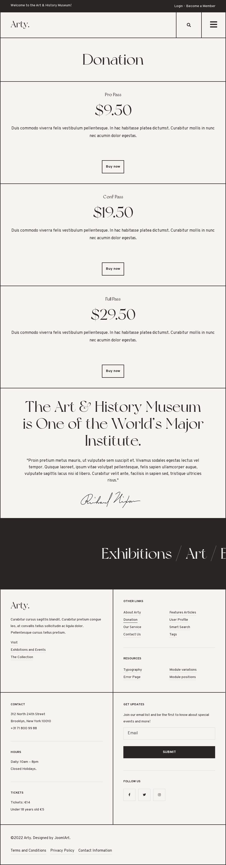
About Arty (132, 612)
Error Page (132, 677)
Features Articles (182, 612)
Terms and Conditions (28, 850)
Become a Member (200, 6)
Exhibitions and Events (28, 650)
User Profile (178, 620)
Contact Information (95, 850)
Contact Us (132, 634)
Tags (173, 634)
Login (178, 6)
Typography (132, 670)
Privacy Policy (62, 850)
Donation (130, 620)
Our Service (132, 627)
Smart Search (179, 627)
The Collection (22, 657)
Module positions (182, 677)
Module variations (183, 670)
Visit (14, 642)
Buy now (113, 167)
